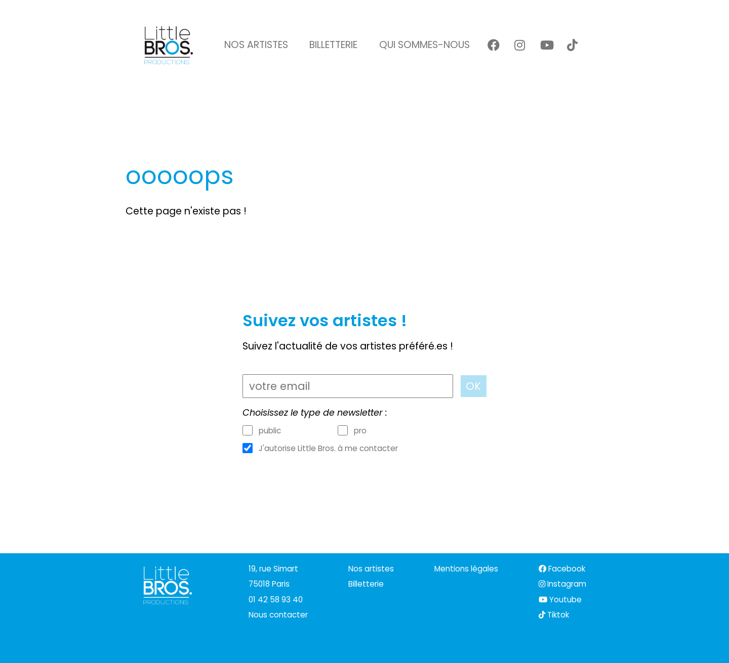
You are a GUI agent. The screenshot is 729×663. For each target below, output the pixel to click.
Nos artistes (256, 45)
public (270, 431)
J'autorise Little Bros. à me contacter (328, 449)
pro (360, 431)
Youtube (560, 599)
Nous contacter (278, 614)
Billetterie (333, 45)
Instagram (562, 584)
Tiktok (554, 614)
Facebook (562, 568)
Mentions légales (466, 568)
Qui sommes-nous (424, 45)
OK (473, 386)
